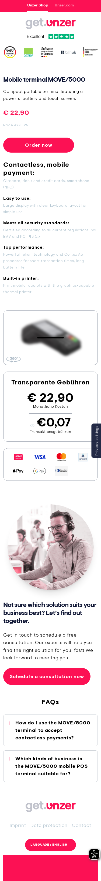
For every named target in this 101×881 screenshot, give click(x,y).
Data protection (49, 825)
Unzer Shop (37, 5)
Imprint (18, 825)
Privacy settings (96, 440)
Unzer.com (64, 5)
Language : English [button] (48, 844)
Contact (81, 825)
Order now (39, 145)
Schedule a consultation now (47, 676)
